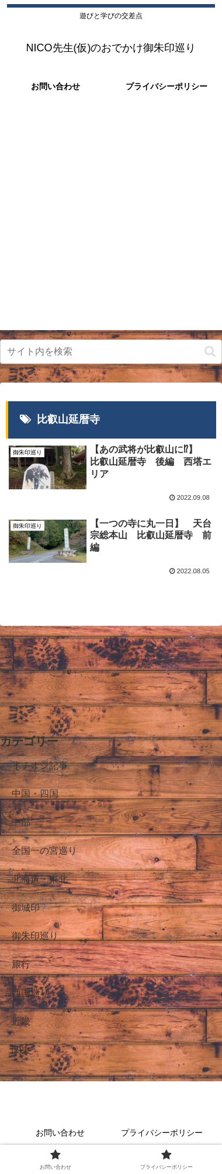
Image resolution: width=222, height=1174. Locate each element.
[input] (111, 351)
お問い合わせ (60, 1132)
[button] (210, 351)
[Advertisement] (111, 219)
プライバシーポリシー (162, 1132)
